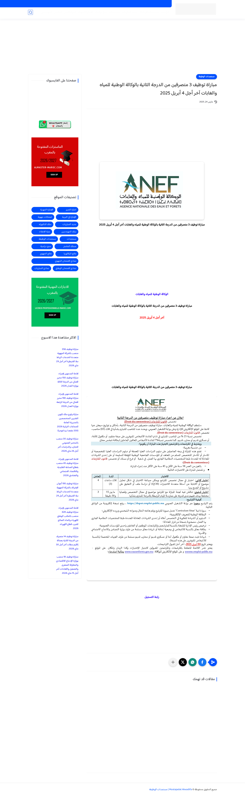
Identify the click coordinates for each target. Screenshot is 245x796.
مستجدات (113, 13)
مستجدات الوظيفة (148, 13)
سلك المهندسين (68, 232)
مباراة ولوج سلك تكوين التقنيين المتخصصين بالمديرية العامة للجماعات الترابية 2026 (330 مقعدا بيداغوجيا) (67, 422)
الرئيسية (164, 13)
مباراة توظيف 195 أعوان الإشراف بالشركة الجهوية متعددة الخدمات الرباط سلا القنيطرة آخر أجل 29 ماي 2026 (67, 492)
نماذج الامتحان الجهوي (65, 261)
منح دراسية (105, 4)
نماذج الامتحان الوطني (66, 268)
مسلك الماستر (69, 246)
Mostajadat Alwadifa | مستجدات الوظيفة (170, 789)
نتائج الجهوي (46, 254)
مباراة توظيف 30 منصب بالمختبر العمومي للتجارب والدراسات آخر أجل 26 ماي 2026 (67, 445)
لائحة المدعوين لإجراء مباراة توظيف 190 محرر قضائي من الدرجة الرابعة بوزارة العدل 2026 (67, 400)
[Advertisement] (122, 49)
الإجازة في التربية (69, 217)
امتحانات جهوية (45, 217)
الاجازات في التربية (121, 4)
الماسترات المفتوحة (159, 4)
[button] (202, 662)
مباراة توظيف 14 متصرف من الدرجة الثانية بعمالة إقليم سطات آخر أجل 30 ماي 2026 (67, 543)
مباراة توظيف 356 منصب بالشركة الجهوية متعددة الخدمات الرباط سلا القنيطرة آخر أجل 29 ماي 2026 (67, 357)
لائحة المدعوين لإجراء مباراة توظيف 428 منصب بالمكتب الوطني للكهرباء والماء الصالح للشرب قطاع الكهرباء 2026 (67, 518)
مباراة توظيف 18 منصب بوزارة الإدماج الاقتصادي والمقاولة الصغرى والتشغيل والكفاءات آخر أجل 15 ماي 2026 (67, 565)
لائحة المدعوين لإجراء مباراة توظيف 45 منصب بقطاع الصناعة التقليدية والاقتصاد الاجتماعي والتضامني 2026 (67, 467)
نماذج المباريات (41, 268)
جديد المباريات (129, 13)
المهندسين (45, 13)
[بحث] (30, 13)
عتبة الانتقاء (44, 232)
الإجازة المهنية (46, 210)
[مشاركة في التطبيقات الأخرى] (173, 662)
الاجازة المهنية (84, 13)
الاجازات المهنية (140, 4)
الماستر (57, 13)
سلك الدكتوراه (45, 224)
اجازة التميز (69, 13)
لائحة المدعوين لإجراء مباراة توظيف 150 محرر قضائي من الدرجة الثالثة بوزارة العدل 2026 (67, 380)
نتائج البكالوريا (70, 254)
